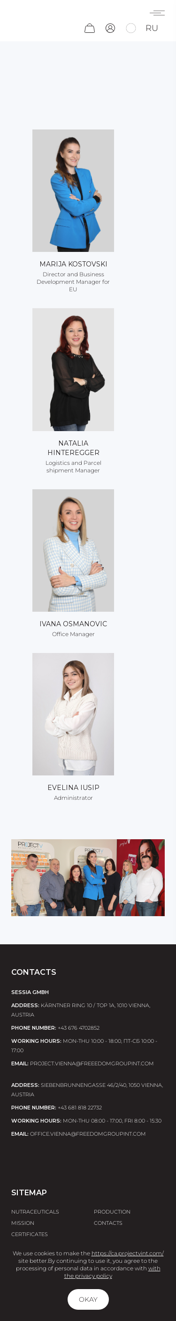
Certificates (29, 1234)
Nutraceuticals (35, 1211)
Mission (22, 1223)
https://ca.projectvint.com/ (128, 1253)
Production (112, 1211)
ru (151, 28)
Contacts (108, 1223)
